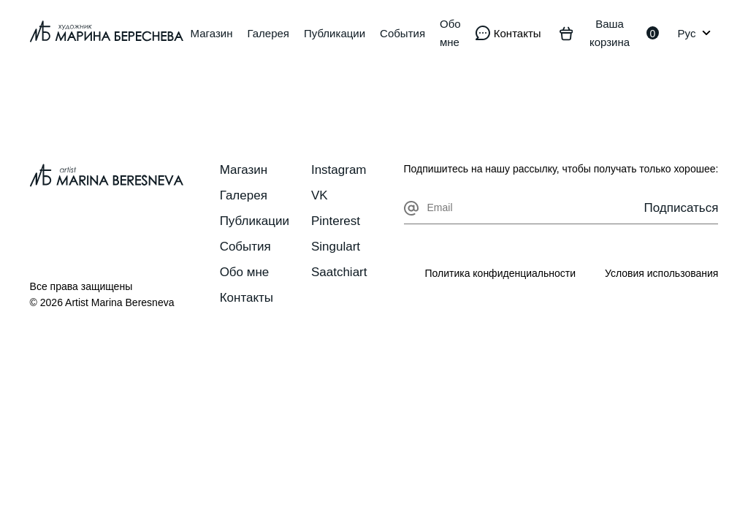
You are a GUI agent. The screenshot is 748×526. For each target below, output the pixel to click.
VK (319, 195)
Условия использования (661, 273)
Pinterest (335, 221)
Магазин (212, 33)
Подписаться (681, 208)
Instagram (339, 170)
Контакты (246, 298)
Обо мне (450, 33)
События (402, 33)
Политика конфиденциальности (500, 273)
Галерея (268, 33)
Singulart (335, 247)
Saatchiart (339, 272)
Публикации (334, 33)
